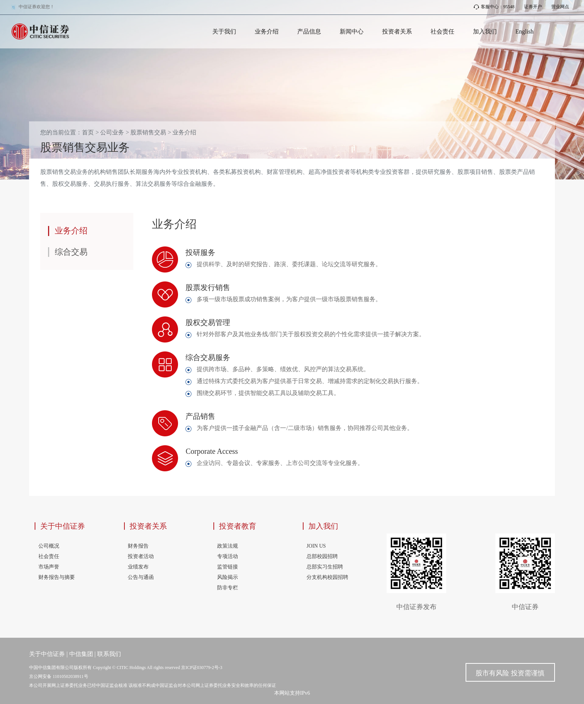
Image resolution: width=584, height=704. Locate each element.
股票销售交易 (148, 132)
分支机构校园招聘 (327, 577)
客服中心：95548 (494, 6)
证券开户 (533, 6)
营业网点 (560, 6)
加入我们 (485, 31)
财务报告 (138, 546)
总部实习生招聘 (325, 567)
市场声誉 (48, 567)
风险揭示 (227, 577)
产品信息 (309, 31)
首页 (88, 132)
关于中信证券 (62, 526)
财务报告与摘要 (56, 577)
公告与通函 (141, 577)
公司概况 (48, 546)
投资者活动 (141, 556)
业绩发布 (138, 567)
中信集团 (81, 654)
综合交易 (71, 252)
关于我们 (224, 31)
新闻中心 (352, 31)
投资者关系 (397, 31)
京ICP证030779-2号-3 (201, 667)
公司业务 (112, 132)
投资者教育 (237, 526)
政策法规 (227, 546)
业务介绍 (267, 31)
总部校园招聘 (322, 556)
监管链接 (227, 567)
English (524, 31)
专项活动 (227, 556)
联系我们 (109, 654)
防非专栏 (227, 587)
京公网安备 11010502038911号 (58, 676)
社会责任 (442, 31)
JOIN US (316, 546)
